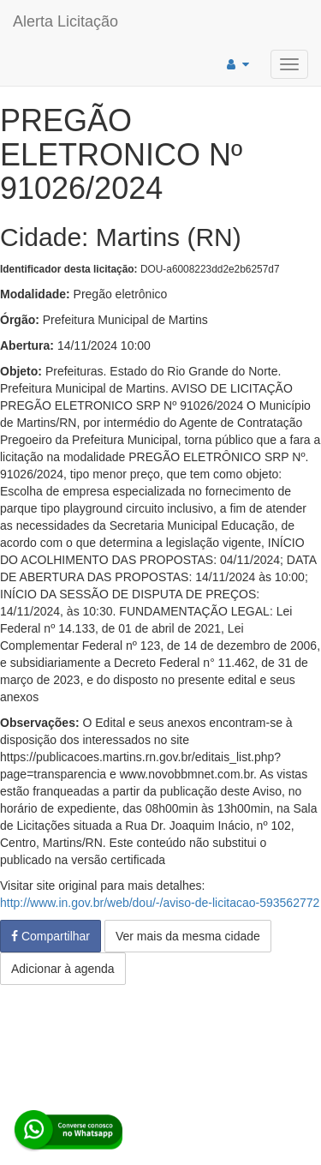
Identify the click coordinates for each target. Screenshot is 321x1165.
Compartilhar (50, 936)
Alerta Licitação (65, 21)
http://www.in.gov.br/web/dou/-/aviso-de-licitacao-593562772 (159, 903)
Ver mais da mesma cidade (188, 936)
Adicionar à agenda (63, 969)
